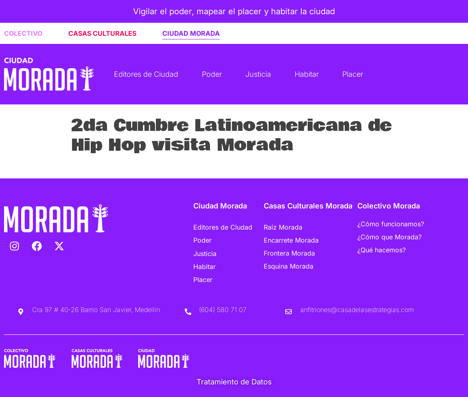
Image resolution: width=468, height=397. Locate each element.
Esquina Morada (288, 266)
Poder (212, 74)
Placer (352, 74)
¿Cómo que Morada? (389, 237)
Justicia (258, 74)
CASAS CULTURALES (102, 33)
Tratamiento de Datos (234, 381)
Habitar (307, 74)
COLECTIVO (23, 33)
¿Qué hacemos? (381, 250)
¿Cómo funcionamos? (390, 224)
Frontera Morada (289, 253)
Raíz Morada (283, 227)
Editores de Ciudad (146, 74)
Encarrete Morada (291, 240)
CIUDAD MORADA (191, 33)
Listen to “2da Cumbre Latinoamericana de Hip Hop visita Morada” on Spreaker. (209, 167)
